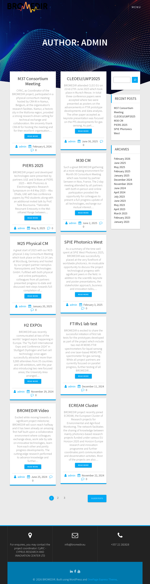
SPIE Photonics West (83, 242)
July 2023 (119, 196)
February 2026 (122, 158)
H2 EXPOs (33, 325)
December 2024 (123, 179)
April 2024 (119, 192)
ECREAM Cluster (83, 405)
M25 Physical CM (32, 243)
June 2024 (120, 188)
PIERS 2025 (32, 165)
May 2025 (119, 167)
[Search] (135, 80)
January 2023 (121, 222)
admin (22, 146)
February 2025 (122, 171)
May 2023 (119, 205)
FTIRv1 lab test (83, 323)
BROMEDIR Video (33, 410)
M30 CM (83, 160)
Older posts (97, 498)
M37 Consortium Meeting (33, 81)
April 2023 (119, 209)
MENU (136, 7)
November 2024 (123, 184)
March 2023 (120, 213)
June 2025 (120, 163)
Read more (33, 136)
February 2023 (122, 217)
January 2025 (121, 175)
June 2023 (120, 201)
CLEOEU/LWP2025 (83, 78)
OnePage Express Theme (102, 579)
